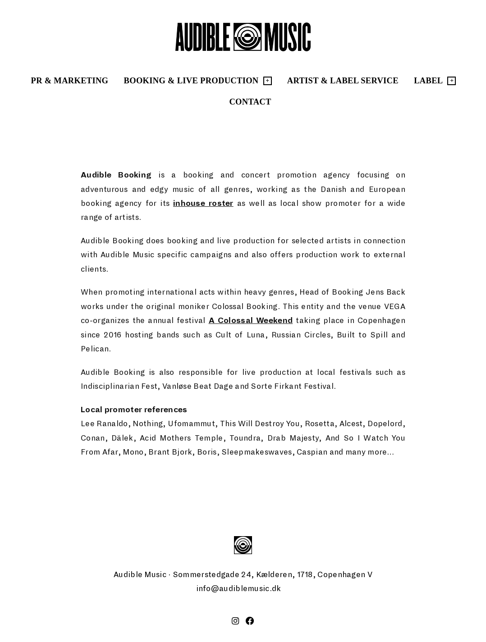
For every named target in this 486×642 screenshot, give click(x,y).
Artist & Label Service (343, 80)
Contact (250, 101)
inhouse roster (203, 203)
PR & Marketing (70, 80)
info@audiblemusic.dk (238, 588)
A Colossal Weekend (251, 320)
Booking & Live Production (191, 80)
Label (428, 80)
